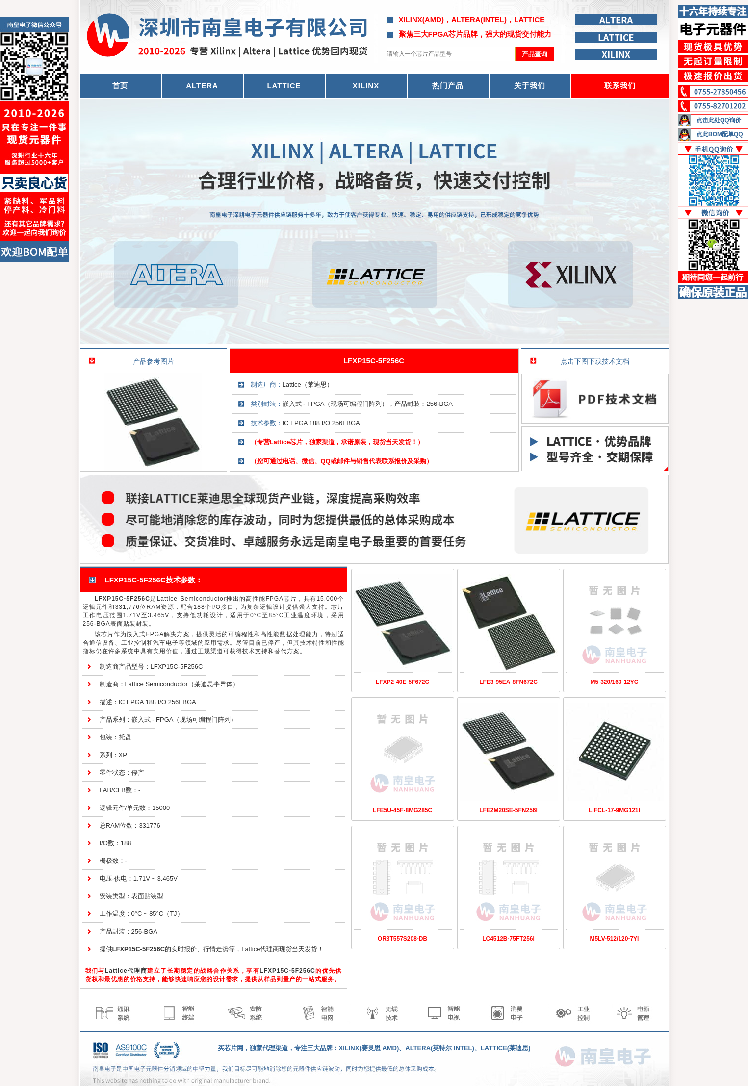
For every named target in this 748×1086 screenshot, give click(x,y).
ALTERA (202, 85)
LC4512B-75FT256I (508, 938)
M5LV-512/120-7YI (614, 938)
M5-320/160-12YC (614, 682)
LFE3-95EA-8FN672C (508, 682)
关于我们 (529, 85)
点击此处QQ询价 (718, 120)
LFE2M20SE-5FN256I (508, 810)
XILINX (366, 85)
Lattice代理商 (126, 970)
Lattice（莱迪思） (308, 384)
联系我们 (620, 85)
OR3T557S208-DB (402, 938)
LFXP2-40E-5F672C (402, 682)
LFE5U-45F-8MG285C (402, 810)
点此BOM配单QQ (719, 134)
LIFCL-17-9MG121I (614, 810)
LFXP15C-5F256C (373, 360)
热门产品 (448, 85)
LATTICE (284, 85)
